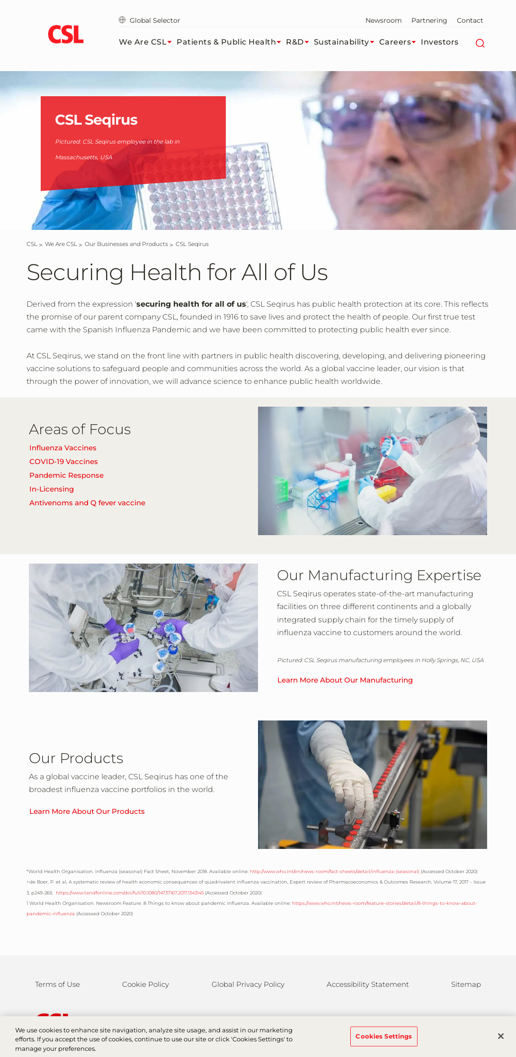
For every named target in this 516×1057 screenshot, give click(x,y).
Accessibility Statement (368, 984)
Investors (440, 41)
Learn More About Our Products (87, 811)
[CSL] (32, 243)
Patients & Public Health (231, 42)
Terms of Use (57, 984)
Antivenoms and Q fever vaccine (87, 502)
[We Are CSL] (61, 243)
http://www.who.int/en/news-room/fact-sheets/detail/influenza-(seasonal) (334, 871)
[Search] (480, 42)
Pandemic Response (66, 475)
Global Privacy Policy (248, 984)
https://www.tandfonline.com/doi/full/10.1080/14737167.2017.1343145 (129, 892)
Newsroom (383, 20)
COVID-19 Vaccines (63, 461)
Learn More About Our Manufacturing (345, 679)
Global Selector (149, 20)
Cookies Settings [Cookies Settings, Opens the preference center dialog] (384, 1042)
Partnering (429, 20)
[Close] (500, 1041)
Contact (470, 20)
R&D (300, 42)
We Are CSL (148, 42)
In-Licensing (51, 488)
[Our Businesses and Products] (126, 243)
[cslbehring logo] (66, 35)
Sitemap (466, 984)
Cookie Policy (145, 984)
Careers (400, 42)
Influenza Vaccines (63, 447)
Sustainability (346, 42)
